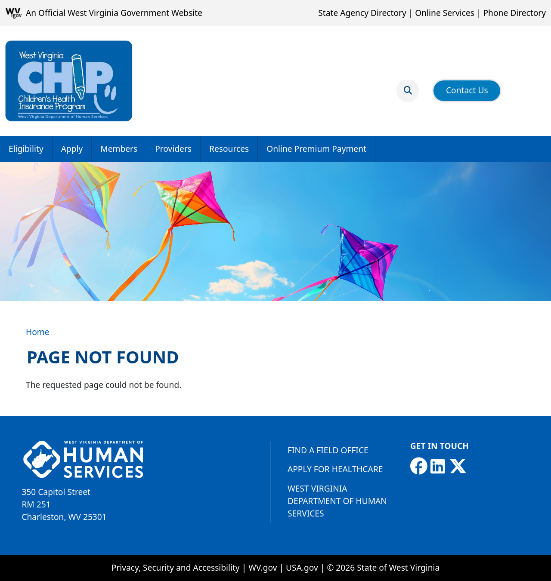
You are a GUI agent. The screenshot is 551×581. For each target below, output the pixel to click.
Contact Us (467, 90)
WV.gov (262, 567)
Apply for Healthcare (335, 469)
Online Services (444, 12)
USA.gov (302, 567)
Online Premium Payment (316, 148)
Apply (72, 148)
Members (118, 148)
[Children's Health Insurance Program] (69, 81)
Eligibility (26, 148)
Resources (229, 148)
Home (38, 332)
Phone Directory (514, 12)
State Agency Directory (362, 12)
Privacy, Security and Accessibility (175, 567)
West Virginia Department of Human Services (337, 501)
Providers (173, 148)
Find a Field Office (328, 450)
